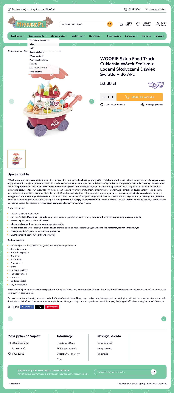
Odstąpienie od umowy (68, 353)
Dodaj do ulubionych (112, 104)
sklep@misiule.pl (156, 9)
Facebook (28, 306)
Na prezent (94, 36)
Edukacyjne (77, 36)
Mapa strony (13, 383)
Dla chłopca (16, 36)
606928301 (132, 9)
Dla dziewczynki (36, 36)
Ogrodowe (130, 36)
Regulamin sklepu (66, 342)
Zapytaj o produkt (152, 104)
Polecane (159, 36)
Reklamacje (102, 353)
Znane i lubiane (114, 36)
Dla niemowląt (58, 36)
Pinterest (53, 306)
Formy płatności (104, 342)
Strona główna (14, 51)
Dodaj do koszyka (143, 97)
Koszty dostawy (104, 348)
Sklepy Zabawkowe (51, 51)
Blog (59, 359)
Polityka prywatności (67, 348)
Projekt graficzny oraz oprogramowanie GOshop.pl (142, 383)
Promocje (146, 36)
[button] (103, 97)
